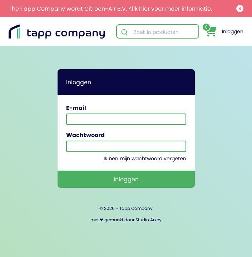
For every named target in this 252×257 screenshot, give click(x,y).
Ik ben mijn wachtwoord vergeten (145, 158)
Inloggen (232, 31)
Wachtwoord (85, 135)
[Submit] (125, 32)
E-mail (76, 108)
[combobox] (157, 32)
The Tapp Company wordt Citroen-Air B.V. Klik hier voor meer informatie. (110, 8)
